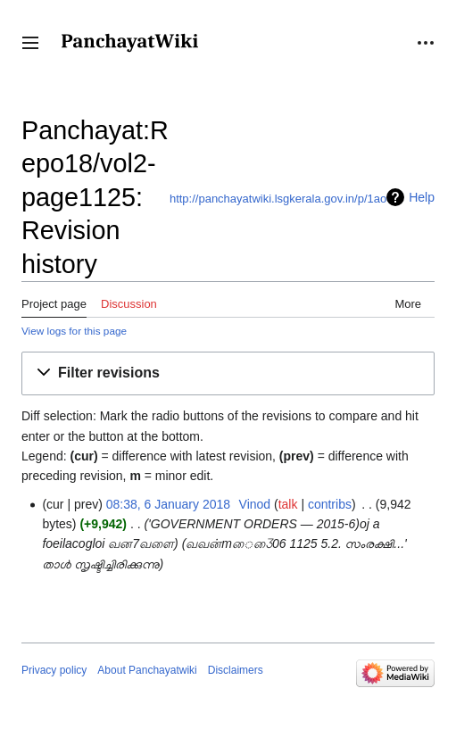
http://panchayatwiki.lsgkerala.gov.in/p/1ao (278, 198)
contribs (330, 504)
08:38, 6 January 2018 (168, 504)
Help (422, 197)
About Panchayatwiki (146, 670)
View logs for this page (74, 330)
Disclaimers (235, 670)
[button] (30, 42)
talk (288, 504)
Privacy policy (54, 670)
